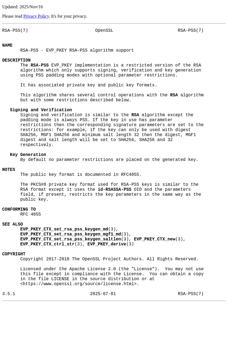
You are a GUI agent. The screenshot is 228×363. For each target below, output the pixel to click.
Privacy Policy (36, 16)
